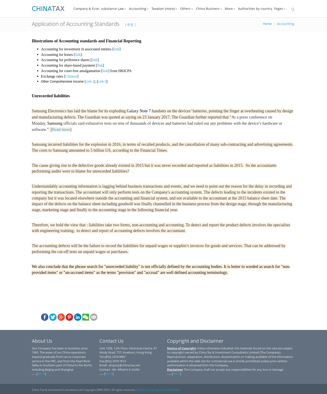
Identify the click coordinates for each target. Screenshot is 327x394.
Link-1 (89, 81)
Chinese (71, 76)
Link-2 (102, 81)
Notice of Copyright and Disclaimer (158, 390)
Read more (61, 129)
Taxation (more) (164, 8)
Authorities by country (255, 8)
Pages (280, 8)
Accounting (139, 8)
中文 (130, 24)
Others (187, 8)
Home (267, 24)
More (230, 8)
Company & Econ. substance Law (100, 8)
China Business (209, 8)
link (116, 49)
